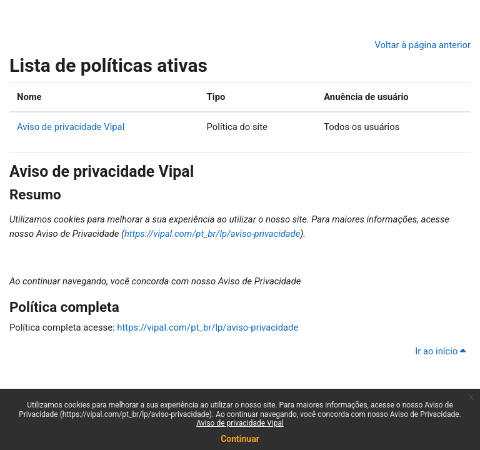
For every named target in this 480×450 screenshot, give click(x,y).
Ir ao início (440, 351)
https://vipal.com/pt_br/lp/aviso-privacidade (212, 233)
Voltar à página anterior (422, 45)
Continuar (240, 439)
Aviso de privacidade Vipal (240, 423)
